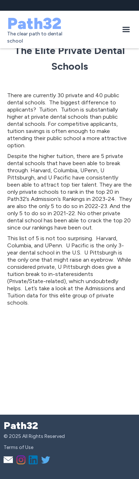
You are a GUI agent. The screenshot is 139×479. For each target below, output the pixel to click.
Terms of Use (18, 447)
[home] (60, 29)
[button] (126, 29)
